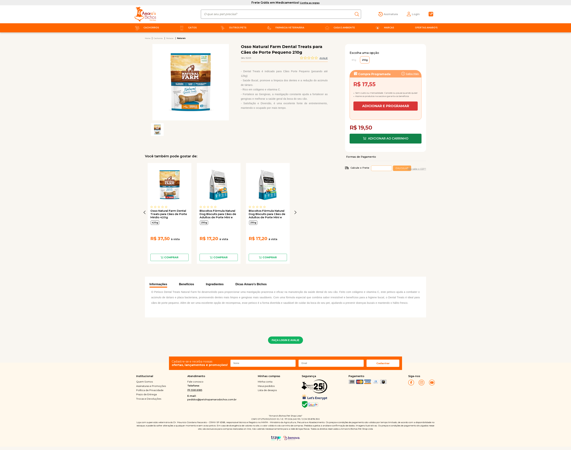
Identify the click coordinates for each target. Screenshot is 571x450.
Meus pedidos (266, 386)
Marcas (384, 27)
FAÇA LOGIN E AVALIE (285, 340)
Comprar (171, 257)
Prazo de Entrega (146, 394)
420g (155, 222)
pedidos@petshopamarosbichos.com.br (212, 399)
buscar (358, 14)
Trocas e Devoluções (148, 398)
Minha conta (265, 381)
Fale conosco (195, 381)
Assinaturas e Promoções (151, 386)
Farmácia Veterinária (284, 27)
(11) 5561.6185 (194, 390)
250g (204, 222)
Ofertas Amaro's (426, 27)
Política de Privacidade (150, 390)
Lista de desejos (267, 390)
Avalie (324, 58)
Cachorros (146, 27)
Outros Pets (232, 27)
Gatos (187, 27)
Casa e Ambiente (339, 27)
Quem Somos (144, 381)
